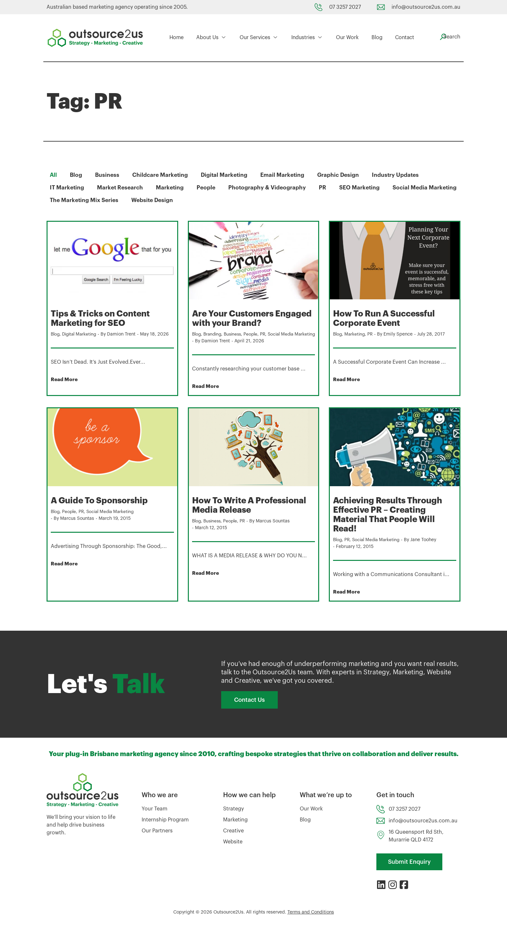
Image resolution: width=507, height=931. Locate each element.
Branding (214, 333)
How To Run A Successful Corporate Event (388, 318)
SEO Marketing (365, 187)
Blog (372, 37)
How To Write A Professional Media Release (252, 511)
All (53, 175)
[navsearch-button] (447, 37)
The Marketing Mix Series (163, 200)
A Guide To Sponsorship (103, 506)
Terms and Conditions (310, 917)
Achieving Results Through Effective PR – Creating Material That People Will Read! (392, 520)
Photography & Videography (271, 187)
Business (108, 175)
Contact (399, 37)
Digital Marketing (227, 175)
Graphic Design (343, 175)
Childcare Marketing (162, 175)
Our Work (344, 37)
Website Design (233, 200)
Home (176, 37)
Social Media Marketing (82, 200)
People (209, 187)
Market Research (121, 187)
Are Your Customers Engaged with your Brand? (250, 318)
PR (327, 187)
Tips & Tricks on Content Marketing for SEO (104, 318)
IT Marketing (67, 187)
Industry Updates (402, 175)
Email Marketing (286, 175)
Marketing (172, 187)
